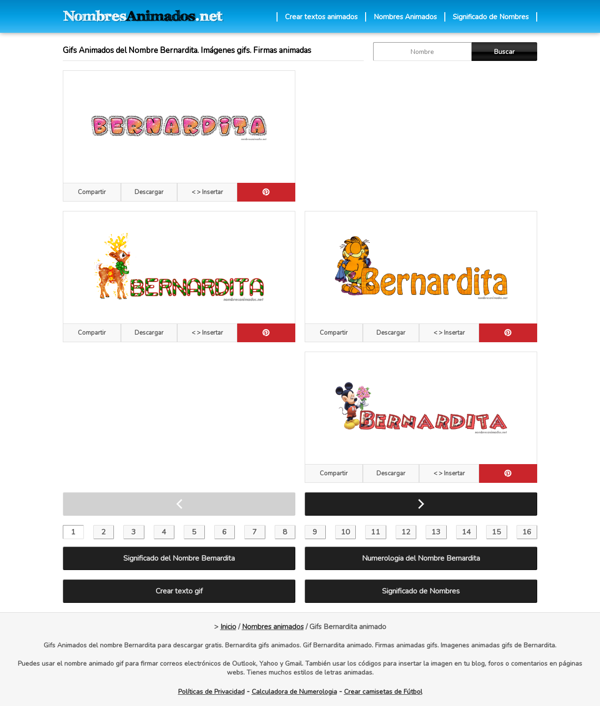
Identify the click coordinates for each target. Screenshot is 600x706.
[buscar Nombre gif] (422, 51)
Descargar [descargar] (149, 192)
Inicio (228, 626)
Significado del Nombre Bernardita (179, 558)
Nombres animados (273, 626)
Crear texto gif (179, 591)
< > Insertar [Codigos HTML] (207, 192)
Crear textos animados (321, 17)
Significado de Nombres (491, 17)
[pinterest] (266, 192)
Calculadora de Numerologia (294, 691)
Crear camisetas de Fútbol (383, 691)
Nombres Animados (405, 17)
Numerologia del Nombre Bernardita (421, 558)
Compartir (92, 192)
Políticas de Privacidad (211, 691)
